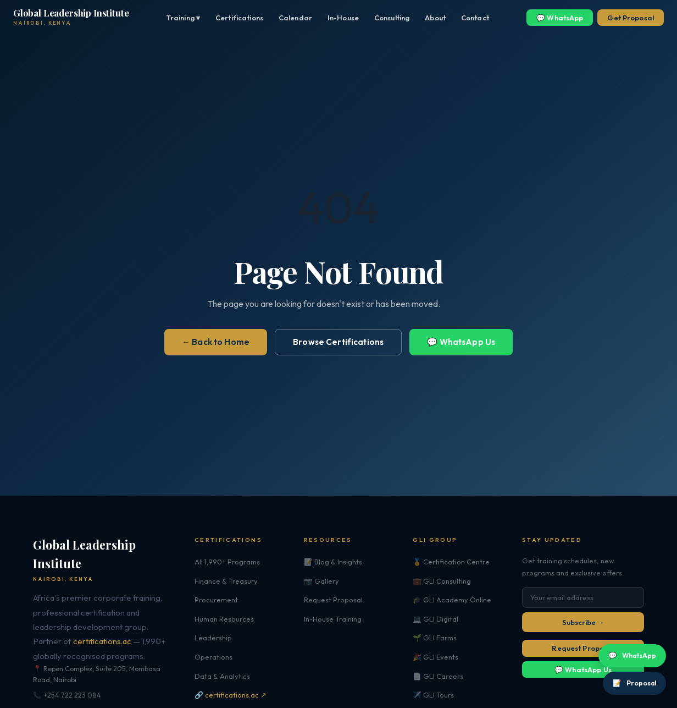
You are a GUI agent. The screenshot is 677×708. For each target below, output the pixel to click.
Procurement (216, 599)
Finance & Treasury (226, 581)
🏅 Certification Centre (451, 561)
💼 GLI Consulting (442, 581)
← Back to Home (215, 342)
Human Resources (224, 618)
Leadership (213, 637)
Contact (475, 17)
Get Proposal (630, 17)
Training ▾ (183, 17)
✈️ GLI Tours (433, 694)
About (435, 17)
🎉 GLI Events (435, 656)
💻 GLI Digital (435, 618)
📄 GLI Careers (438, 676)
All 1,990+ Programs (227, 561)
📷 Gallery (321, 581)
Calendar (295, 17)
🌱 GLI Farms (435, 637)
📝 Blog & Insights (333, 561)
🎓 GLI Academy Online (452, 599)
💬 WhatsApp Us (461, 342)
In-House (343, 17)
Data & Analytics (222, 676)
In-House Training (333, 618)
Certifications (239, 17)
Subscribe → (583, 622)
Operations (213, 656)
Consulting (391, 17)
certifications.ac (102, 641)
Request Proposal (333, 599)
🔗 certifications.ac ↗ (231, 694)
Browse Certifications (338, 342)
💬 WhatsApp (559, 17)
